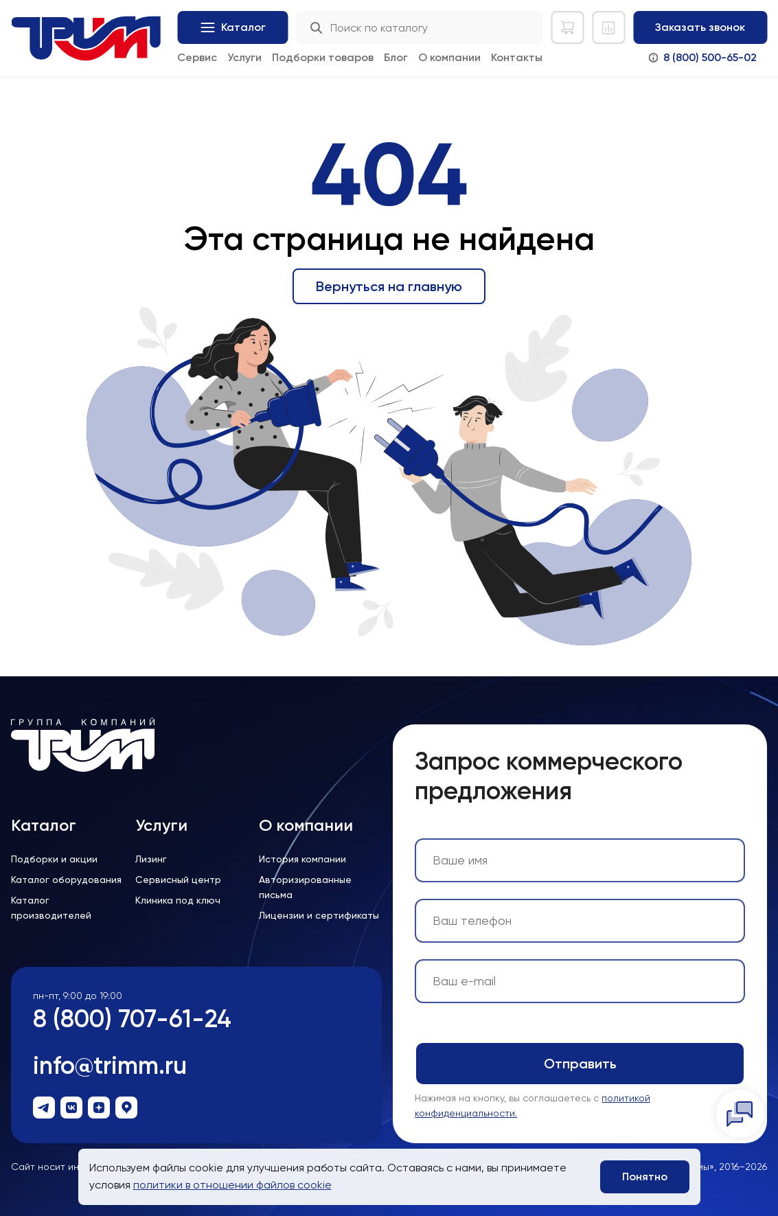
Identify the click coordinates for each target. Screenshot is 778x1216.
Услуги (244, 57)
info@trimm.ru (110, 1065)
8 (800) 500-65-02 (710, 57)
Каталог (43, 825)
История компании (302, 858)
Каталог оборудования (66, 879)
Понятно (644, 1176)
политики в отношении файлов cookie (232, 1184)
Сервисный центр (178, 879)
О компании (449, 57)
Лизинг (151, 858)
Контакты (516, 57)
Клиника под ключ (177, 900)
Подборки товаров (323, 57)
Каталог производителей (51, 908)
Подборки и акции (54, 858)
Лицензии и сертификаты (319, 915)
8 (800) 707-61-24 (132, 1018)
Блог (396, 57)
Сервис (197, 57)
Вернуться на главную (389, 286)
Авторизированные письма (305, 887)
